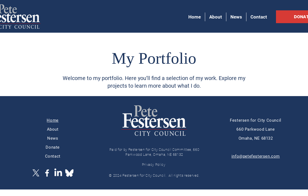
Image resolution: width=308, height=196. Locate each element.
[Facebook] (47, 173)
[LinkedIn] (58, 173)
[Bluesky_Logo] (69, 173)
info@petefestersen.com (255, 156)
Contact (53, 156)
